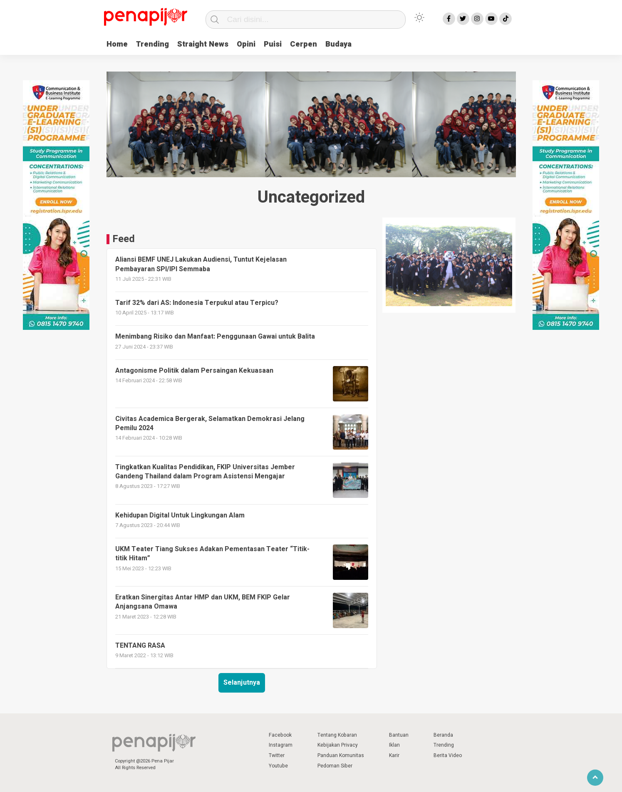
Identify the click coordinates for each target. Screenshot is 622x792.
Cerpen (303, 44)
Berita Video (448, 755)
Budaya (338, 44)
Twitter (277, 755)
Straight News (202, 44)
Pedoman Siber (334, 766)
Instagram (280, 745)
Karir (394, 755)
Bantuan (399, 735)
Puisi (273, 44)
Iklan (394, 745)
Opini (246, 44)
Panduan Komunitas (340, 755)
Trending (152, 44)
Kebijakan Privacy (337, 745)
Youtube (278, 766)
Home (117, 44)
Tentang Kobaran (337, 735)
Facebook (280, 735)
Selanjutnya (241, 683)
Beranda (443, 735)
